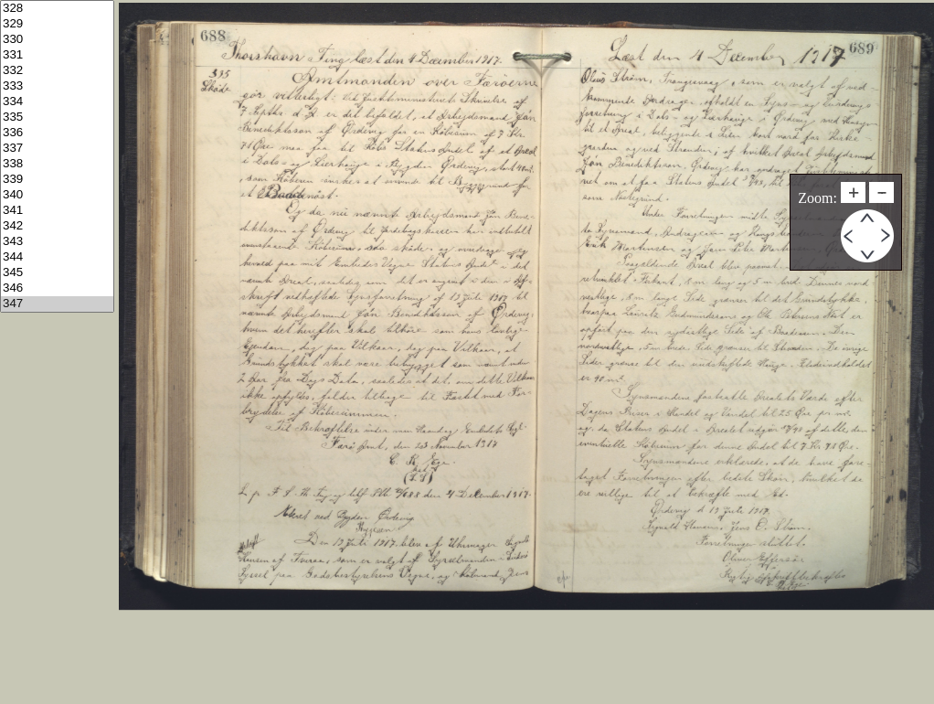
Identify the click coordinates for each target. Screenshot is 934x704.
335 (57, 117)
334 (57, 102)
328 (57, 8)
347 (57, 304)
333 (57, 86)
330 (57, 40)
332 (57, 71)
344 (57, 257)
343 (57, 242)
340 (57, 195)
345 (57, 273)
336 (57, 133)
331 (57, 55)
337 (57, 148)
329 (57, 24)
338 (57, 164)
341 (57, 211)
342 (57, 226)
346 (57, 288)
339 (57, 179)
